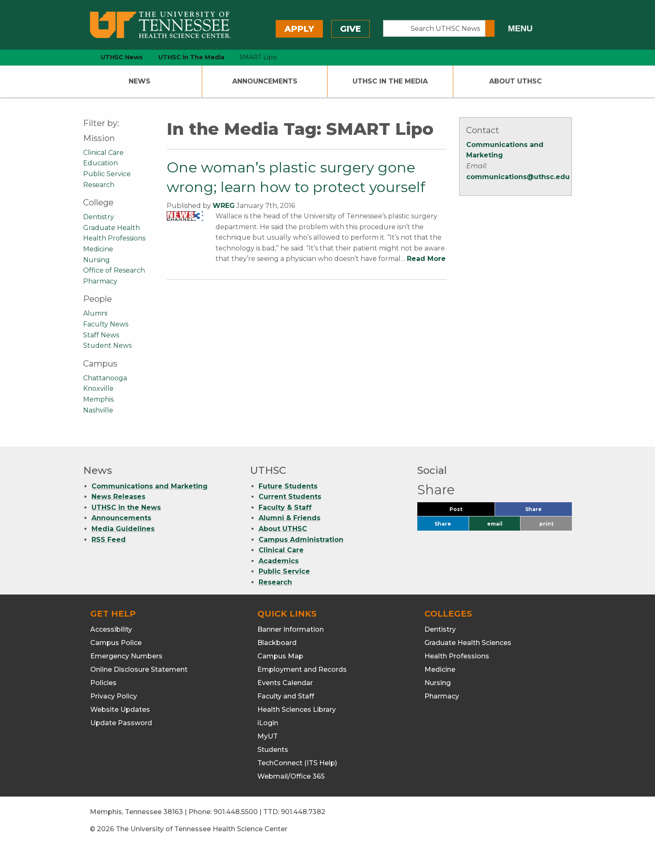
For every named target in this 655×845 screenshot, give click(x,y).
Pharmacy (100, 281)
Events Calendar (285, 683)
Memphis (98, 399)
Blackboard (277, 643)
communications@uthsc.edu (518, 177)
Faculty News (105, 324)
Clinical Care (103, 153)
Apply (299, 29)
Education (100, 163)
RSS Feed (108, 540)
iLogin (267, 723)
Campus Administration (301, 540)
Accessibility (111, 629)
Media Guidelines (123, 529)
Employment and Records (302, 669)
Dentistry (98, 217)
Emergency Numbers (126, 656)
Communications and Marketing (149, 486)
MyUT (267, 736)
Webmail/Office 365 (291, 776)
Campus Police (116, 643)
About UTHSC (515, 81)
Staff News (101, 335)
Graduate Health (111, 228)
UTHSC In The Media (390, 81)
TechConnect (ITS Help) (297, 763)
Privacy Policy (113, 696)
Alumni (95, 313)
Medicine (98, 249)
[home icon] (81, 57)
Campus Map (280, 656)
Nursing (96, 260)
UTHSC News (122, 57)
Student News (107, 345)
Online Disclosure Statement (139, 669)
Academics (279, 561)
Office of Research (114, 270)
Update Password (121, 723)
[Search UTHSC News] (434, 28)
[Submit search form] (490, 28)
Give (350, 29)
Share (547, 511)
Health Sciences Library (296, 709)
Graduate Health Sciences (467, 643)
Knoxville (98, 388)
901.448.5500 (235, 812)
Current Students (290, 497)
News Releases (118, 497)
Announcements (264, 81)
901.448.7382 (303, 812)
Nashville (98, 410)
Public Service (107, 174)
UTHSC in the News (126, 507)
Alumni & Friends (289, 518)
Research (98, 185)
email (495, 524)
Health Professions (114, 238)
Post (465, 511)
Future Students (288, 486)
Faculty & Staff (285, 507)
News (139, 81)
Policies (103, 683)
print (546, 524)
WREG (224, 206)
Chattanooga (105, 378)
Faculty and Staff (285, 696)
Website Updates (120, 709)
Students (272, 750)
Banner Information (290, 629)
